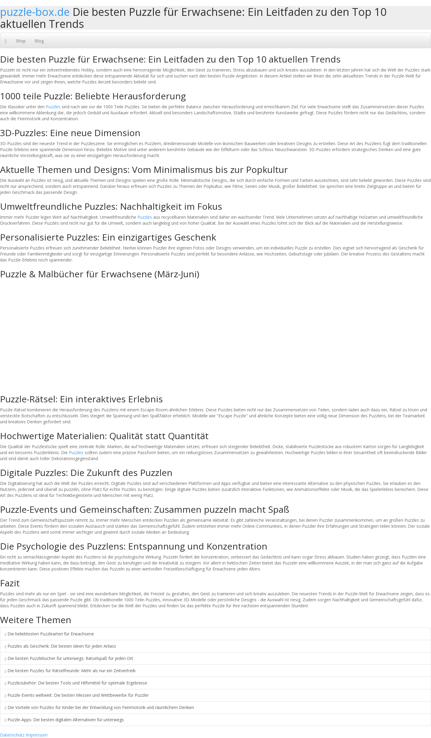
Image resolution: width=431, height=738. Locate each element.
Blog (39, 41)
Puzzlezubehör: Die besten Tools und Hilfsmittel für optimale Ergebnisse (76, 683)
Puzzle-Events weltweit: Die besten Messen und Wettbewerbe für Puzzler (77, 695)
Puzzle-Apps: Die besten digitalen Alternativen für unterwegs (64, 719)
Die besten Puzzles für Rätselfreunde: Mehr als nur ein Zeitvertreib (70, 670)
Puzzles (53, 106)
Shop (21, 41)
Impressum (37, 735)
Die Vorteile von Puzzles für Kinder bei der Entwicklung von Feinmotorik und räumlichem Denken (99, 707)
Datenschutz (12, 735)
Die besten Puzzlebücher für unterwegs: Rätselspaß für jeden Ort (69, 658)
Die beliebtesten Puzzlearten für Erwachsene (49, 634)
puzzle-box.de (35, 11)
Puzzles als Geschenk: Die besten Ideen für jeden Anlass (60, 646)
